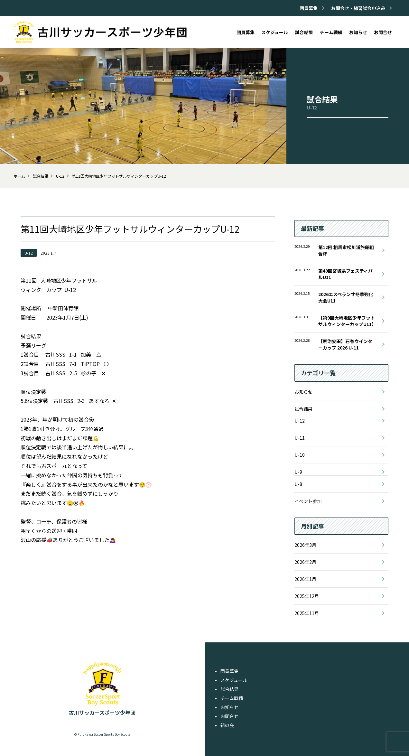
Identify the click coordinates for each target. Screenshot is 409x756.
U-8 (298, 484)
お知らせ (303, 391)
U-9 (298, 472)
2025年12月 (306, 596)
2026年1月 (305, 579)
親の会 (227, 725)
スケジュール (233, 680)
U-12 (299, 420)
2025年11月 (306, 613)
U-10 (299, 455)
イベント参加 (307, 501)
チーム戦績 (231, 698)
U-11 (299, 437)
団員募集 (229, 671)
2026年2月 (305, 562)
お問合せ (229, 716)
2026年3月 (305, 545)
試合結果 (303, 409)
